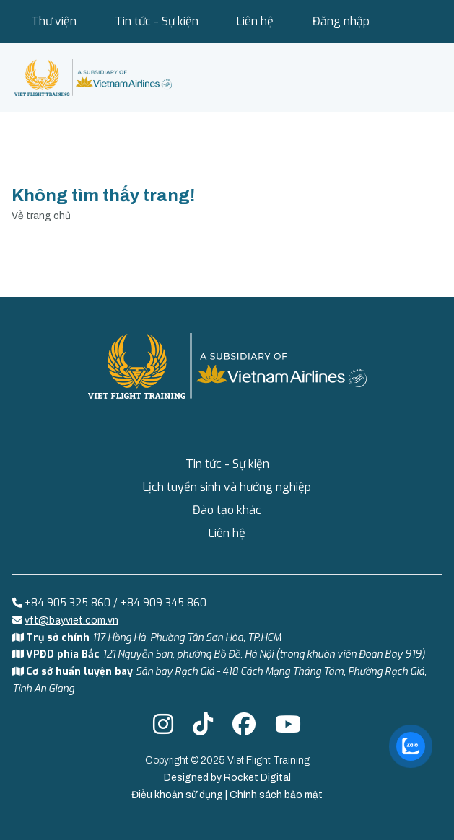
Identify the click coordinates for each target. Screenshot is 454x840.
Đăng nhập (341, 21)
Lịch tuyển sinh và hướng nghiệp (227, 487)
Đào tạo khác (227, 510)
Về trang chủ (41, 216)
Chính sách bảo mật (276, 795)
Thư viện (54, 21)
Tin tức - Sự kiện (156, 21)
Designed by (227, 777)
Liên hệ (255, 21)
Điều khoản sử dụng (178, 795)
